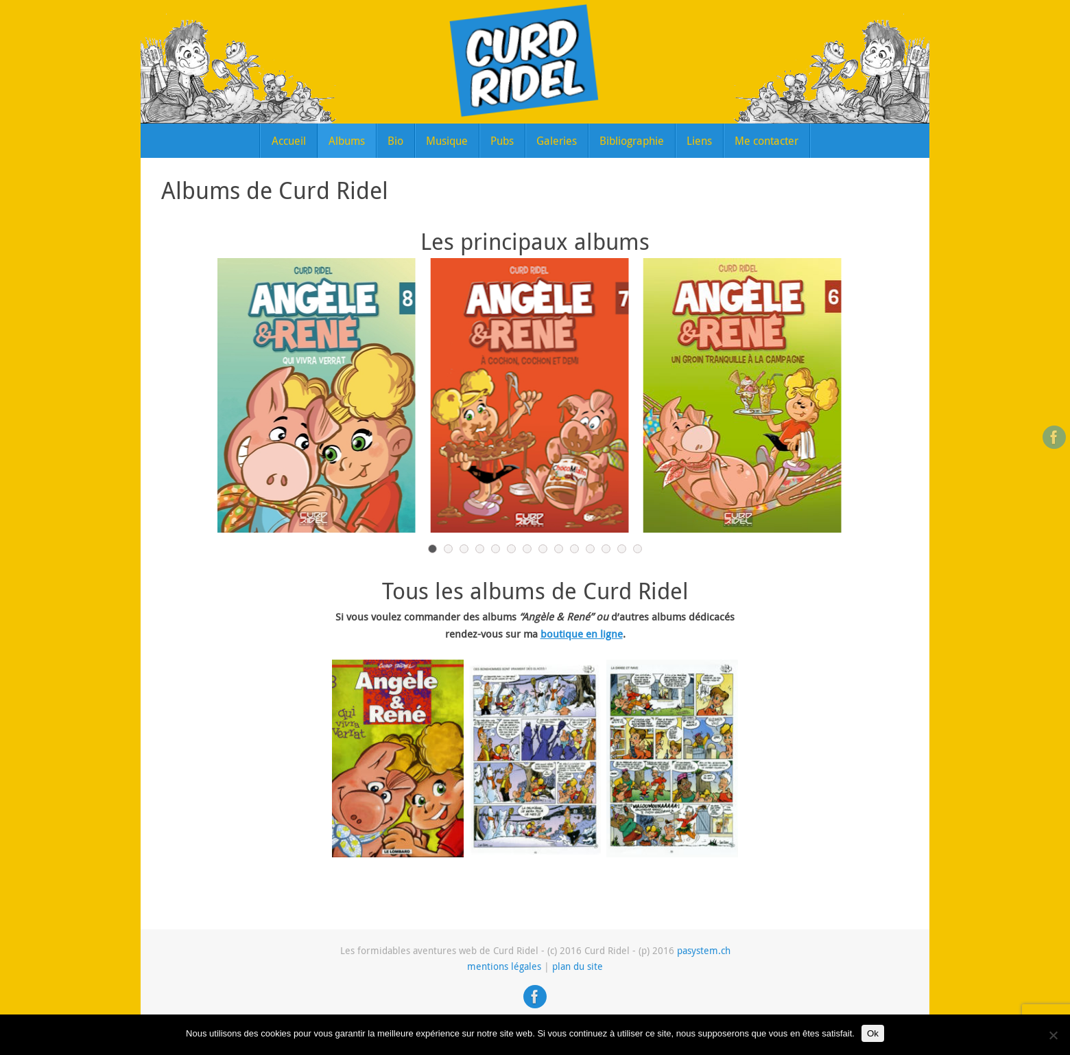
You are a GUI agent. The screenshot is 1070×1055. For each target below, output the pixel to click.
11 (590, 548)
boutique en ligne (581, 633)
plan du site (577, 966)
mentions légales (504, 966)
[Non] (1053, 1035)
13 (621, 548)
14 (637, 548)
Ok (873, 1033)
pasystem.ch (703, 950)
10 (574, 548)
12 (606, 548)
